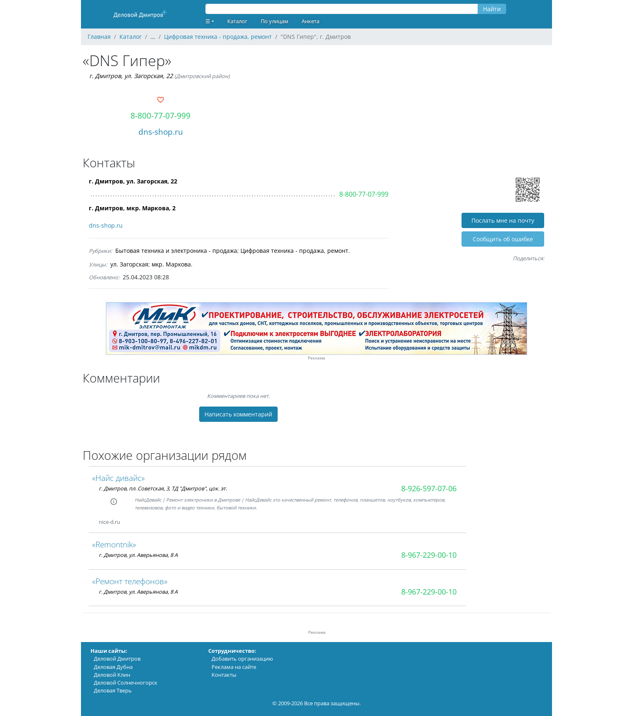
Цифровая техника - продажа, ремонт (294, 251)
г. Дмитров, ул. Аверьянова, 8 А (138, 555)
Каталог (237, 21)
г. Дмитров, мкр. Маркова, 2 (132, 208)
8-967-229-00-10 (429, 555)
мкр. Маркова (171, 264)
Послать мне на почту (502, 220)
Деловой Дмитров (117, 658)
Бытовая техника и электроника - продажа (176, 251)
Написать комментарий (238, 414)
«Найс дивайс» (118, 477)
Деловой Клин (112, 674)
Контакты (224, 674)
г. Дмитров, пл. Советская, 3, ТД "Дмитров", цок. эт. (163, 488)
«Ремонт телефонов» (129, 581)
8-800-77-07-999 (160, 115)
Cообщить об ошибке (503, 239)
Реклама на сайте (234, 667)
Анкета (310, 21)
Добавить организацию (242, 658)
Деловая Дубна (113, 667)
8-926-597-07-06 (429, 488)
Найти (492, 9)
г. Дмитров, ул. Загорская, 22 (131, 76)
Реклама (316, 358)
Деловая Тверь (113, 690)
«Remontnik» (114, 544)
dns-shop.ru (160, 131)
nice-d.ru (109, 522)
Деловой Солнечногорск (125, 682)
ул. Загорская (129, 264)
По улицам (274, 21)
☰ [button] (207, 21)
